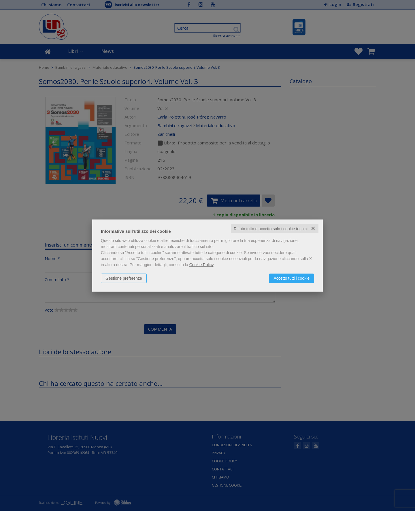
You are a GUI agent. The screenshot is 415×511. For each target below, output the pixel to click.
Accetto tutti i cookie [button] (291, 278)
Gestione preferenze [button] (123, 278)
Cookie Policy (201, 264)
